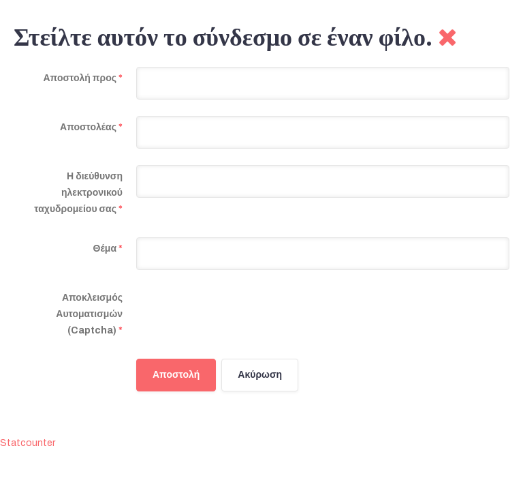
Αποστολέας (91, 127)
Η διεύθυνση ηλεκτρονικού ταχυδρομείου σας (78, 192)
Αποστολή (176, 375)
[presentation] (239, 313)
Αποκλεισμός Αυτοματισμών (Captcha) (89, 314)
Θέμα (108, 248)
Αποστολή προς (83, 78)
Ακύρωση (260, 375)
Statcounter (27, 443)
